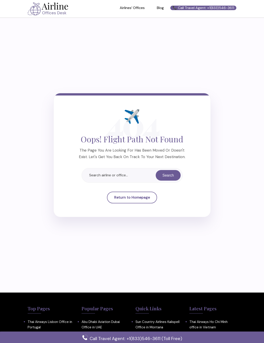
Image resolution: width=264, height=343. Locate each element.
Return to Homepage (132, 197)
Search (168, 175)
